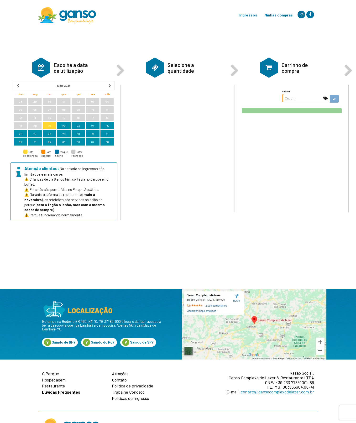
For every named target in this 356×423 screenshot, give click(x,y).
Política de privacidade (132, 386)
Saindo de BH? (59, 342)
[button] (41, 90)
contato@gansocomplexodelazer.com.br (277, 391)
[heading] (63, 108)
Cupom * (286, 114)
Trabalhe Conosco (128, 392)
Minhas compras (278, 15)
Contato (119, 380)
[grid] (64, 136)
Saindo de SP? (137, 342)
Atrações (120, 373)
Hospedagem (54, 380)
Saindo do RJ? (98, 342)
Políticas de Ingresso (130, 398)
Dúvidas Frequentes (61, 392)
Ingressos (248, 15)
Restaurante (53, 386)
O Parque (50, 373)
